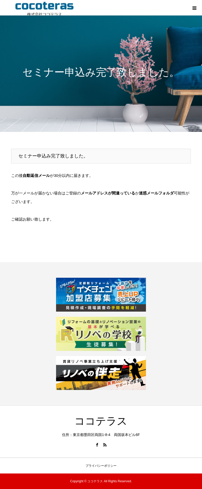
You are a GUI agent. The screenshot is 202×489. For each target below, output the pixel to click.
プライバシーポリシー (101, 466)
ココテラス (100, 421)
